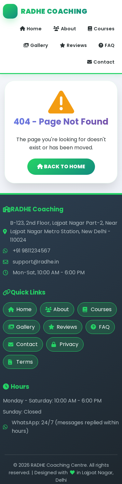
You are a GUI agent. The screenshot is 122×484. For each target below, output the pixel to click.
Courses (101, 28)
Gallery (35, 45)
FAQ (107, 45)
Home (31, 28)
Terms (20, 362)
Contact (101, 62)
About (64, 28)
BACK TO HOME (61, 166)
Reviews (73, 45)
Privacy (64, 344)
